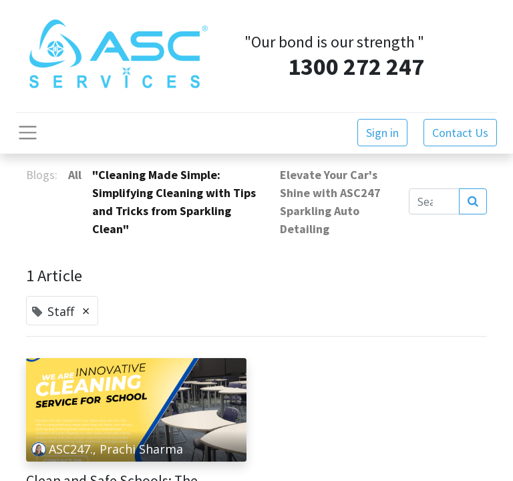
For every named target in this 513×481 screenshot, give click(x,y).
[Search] (473, 201)
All (74, 174)
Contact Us (460, 132)
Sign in (382, 132)
